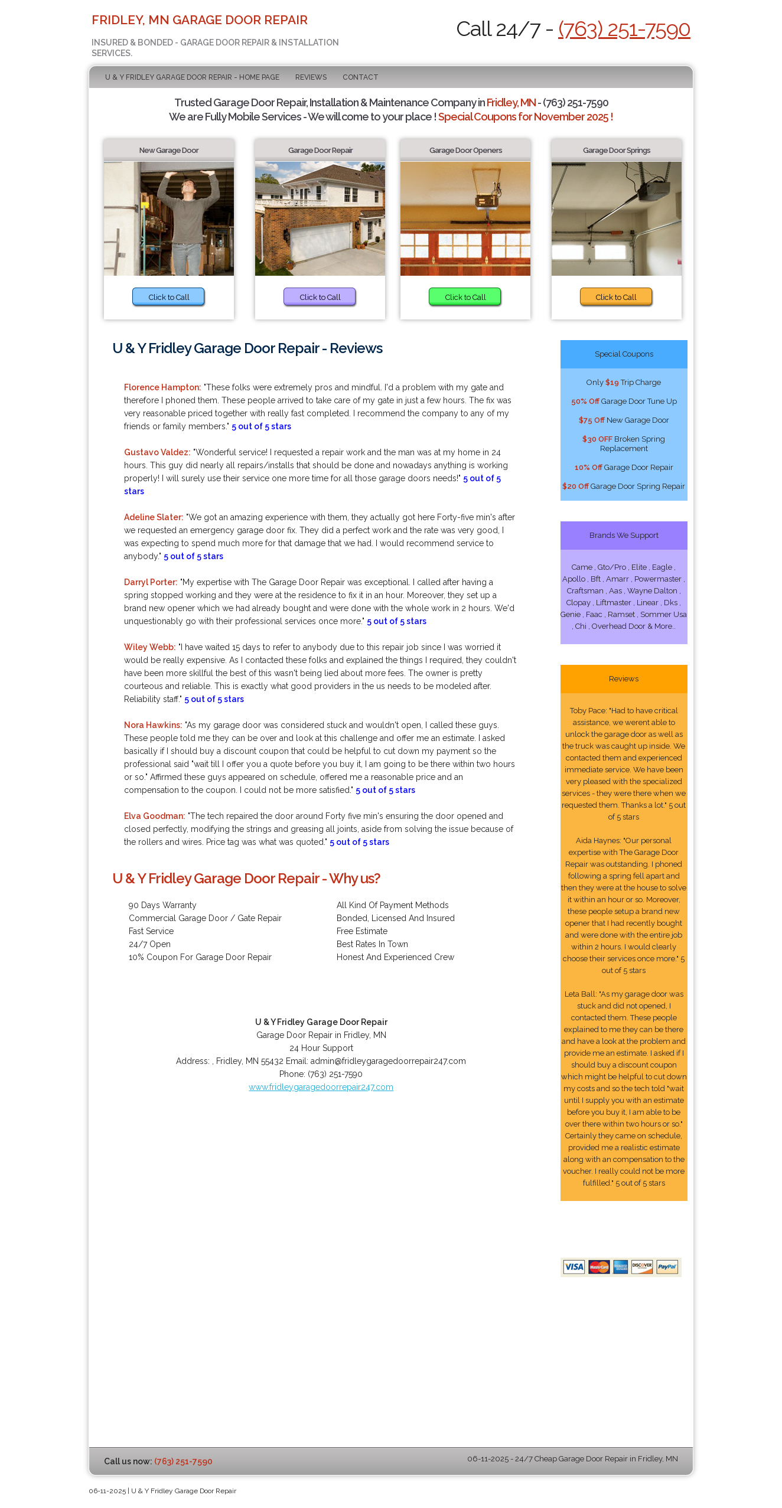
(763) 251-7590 (624, 28)
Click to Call (169, 297)
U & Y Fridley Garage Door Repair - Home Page (192, 77)
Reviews (311, 77)
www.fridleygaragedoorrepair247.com (321, 1087)
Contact (361, 77)
